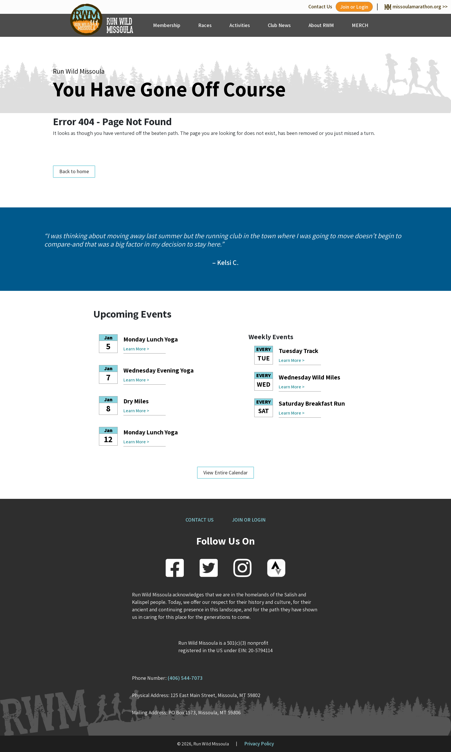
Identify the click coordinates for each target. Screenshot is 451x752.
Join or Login (354, 6)
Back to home (74, 171)
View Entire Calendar (225, 472)
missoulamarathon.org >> (416, 6)
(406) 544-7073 (185, 678)
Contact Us (320, 6)
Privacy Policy (259, 743)
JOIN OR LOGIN (248, 519)
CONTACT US (199, 519)
